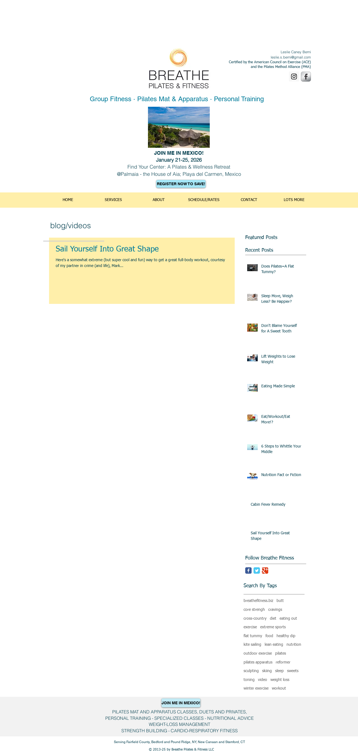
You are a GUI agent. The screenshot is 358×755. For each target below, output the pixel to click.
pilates (280, 653)
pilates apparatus (258, 662)
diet (273, 619)
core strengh (254, 610)
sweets (292, 671)
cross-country (255, 619)
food (269, 636)
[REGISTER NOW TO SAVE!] (181, 184)
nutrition (294, 645)
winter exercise (256, 688)
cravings (275, 610)
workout (279, 688)
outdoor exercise (258, 653)
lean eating (274, 645)
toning (249, 680)
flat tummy (253, 636)
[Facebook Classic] (248, 570)
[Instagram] (294, 77)
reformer (283, 662)
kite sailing (252, 645)
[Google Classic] (265, 570)
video (262, 680)
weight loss (279, 680)
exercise (250, 627)
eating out (288, 619)
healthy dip (286, 636)
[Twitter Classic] (257, 570)
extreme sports (273, 627)
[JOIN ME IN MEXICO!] (181, 702)
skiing (267, 671)
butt (280, 601)
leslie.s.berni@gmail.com (291, 57)
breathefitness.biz (258, 601)
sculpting (251, 671)
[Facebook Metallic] (306, 77)
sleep (279, 671)
